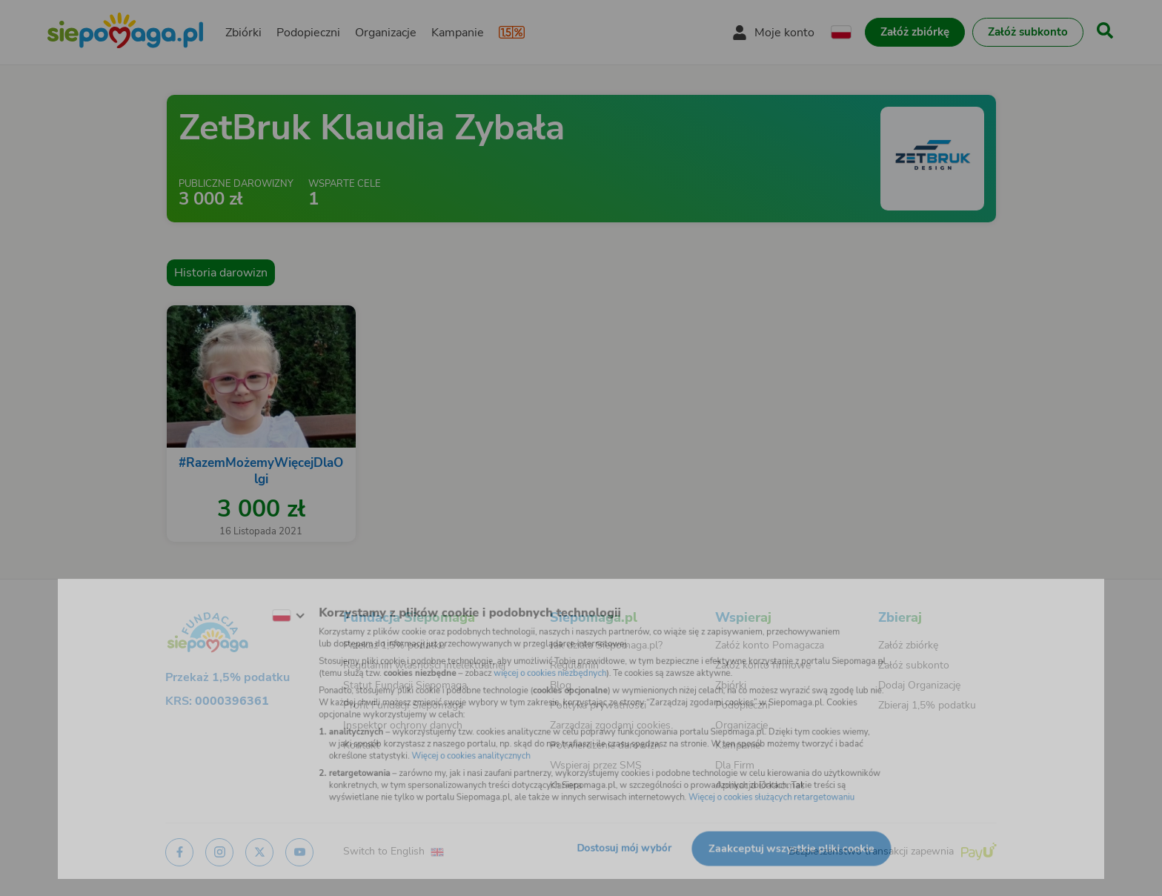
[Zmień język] (255, 603)
